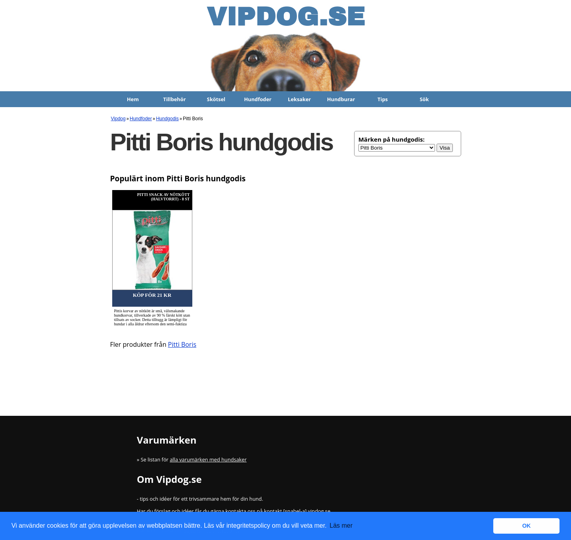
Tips (382, 99)
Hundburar (341, 99)
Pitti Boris (182, 344)
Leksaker (299, 99)
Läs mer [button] (341, 525)
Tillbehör (174, 99)
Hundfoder (257, 99)
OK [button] (526, 526)
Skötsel (216, 99)
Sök (424, 99)
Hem (133, 99)
